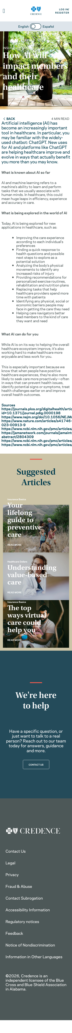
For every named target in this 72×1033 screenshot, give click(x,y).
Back (9, 118)
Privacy (12, 874)
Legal (10, 862)
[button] (4, 11)
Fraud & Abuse (19, 886)
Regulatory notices (22, 921)
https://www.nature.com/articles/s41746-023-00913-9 (36, 422)
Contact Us (16, 851)
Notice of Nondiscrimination (30, 944)
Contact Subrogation (24, 897)
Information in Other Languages (34, 956)
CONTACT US (36, 764)
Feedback (14, 933)
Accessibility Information (28, 909)
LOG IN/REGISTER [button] (62, 11)
